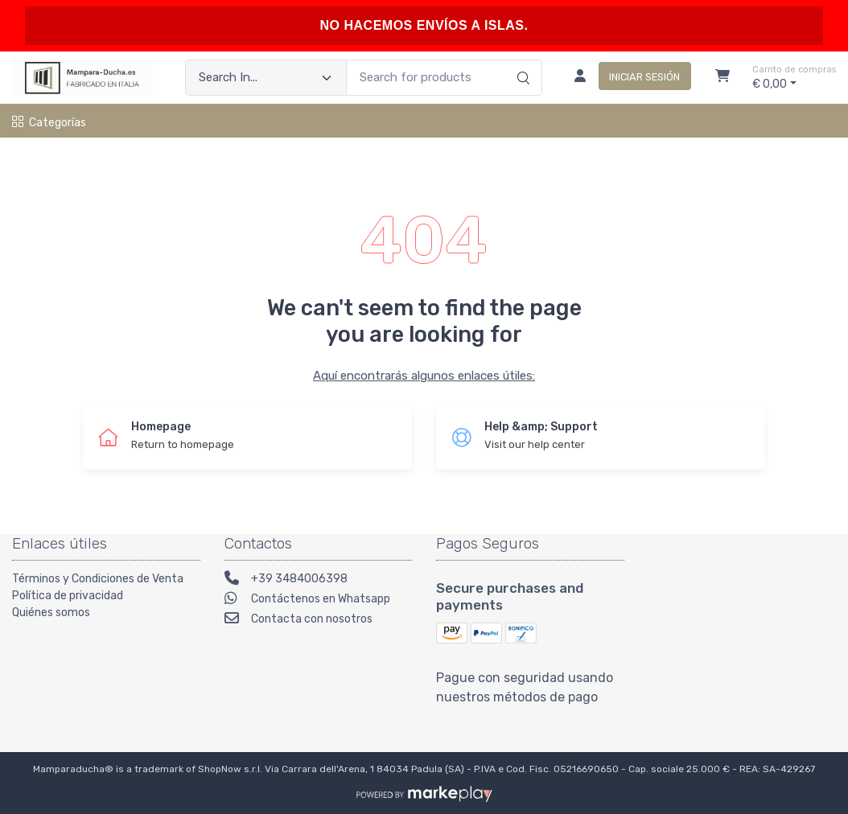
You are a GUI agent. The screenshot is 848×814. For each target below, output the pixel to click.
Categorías (49, 123)
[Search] (520, 61)
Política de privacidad (67, 595)
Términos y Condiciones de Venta (97, 579)
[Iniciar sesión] (626, 78)
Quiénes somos (51, 612)
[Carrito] (722, 78)
